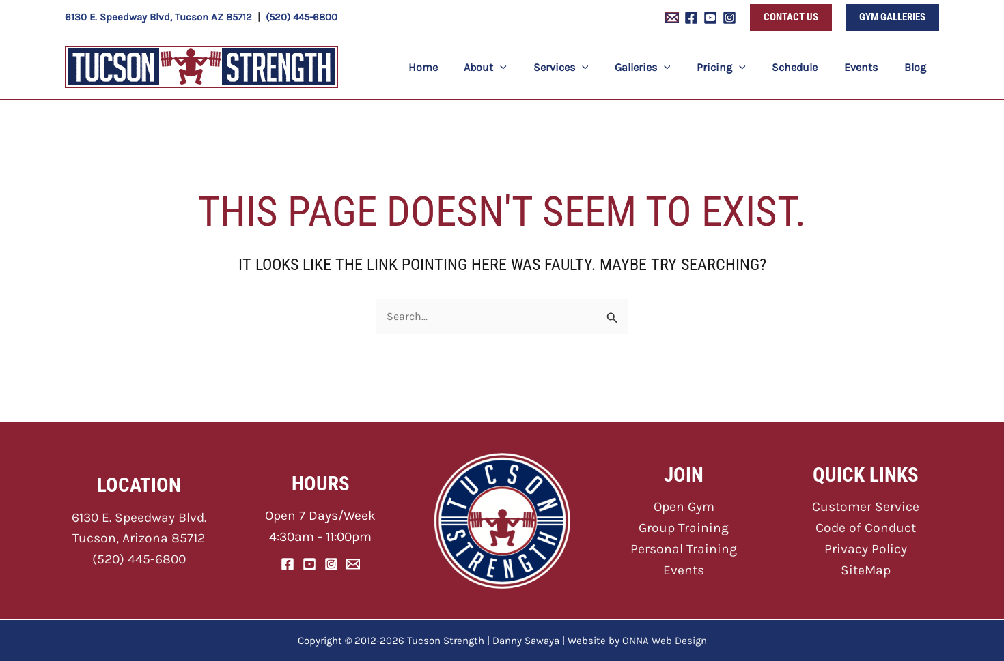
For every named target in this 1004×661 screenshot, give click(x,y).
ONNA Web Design (664, 640)
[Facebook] (691, 18)
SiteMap (866, 569)
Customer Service (865, 506)
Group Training (684, 527)
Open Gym (684, 506)
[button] (791, 17)
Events (683, 569)
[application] (530, 67)
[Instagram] (729, 18)
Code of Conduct (865, 527)
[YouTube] (710, 18)
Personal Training (684, 549)
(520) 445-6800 (301, 17)
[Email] (353, 563)
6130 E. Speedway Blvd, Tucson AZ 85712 (158, 17)
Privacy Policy (865, 549)
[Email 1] (672, 18)
